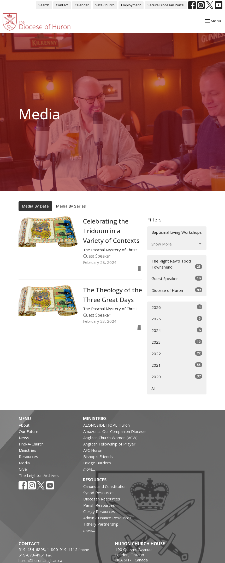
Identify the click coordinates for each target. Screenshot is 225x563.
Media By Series (71, 206)
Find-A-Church (31, 444)
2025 (176, 318)
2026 (176, 307)
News (24, 437)
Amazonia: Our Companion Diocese (114, 431)
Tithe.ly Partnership (101, 524)
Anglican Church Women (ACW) (110, 437)
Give (23, 469)
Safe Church (105, 5)
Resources (28, 456)
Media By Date (35, 206)
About (24, 425)
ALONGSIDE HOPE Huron (106, 425)
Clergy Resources (99, 511)
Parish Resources (99, 505)
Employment (131, 5)
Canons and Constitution (105, 486)
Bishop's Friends (98, 456)
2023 (176, 342)
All (153, 388)
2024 (176, 330)
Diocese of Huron (176, 290)
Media (24, 462)
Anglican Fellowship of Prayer (109, 444)
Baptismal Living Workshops (176, 232)
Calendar (82, 5)
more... (89, 469)
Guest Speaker (176, 278)
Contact (62, 5)
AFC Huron (92, 450)
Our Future (28, 431)
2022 (176, 353)
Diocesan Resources (101, 498)
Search (43, 5)
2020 (176, 376)
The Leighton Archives (39, 475)
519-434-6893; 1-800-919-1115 (49, 549)
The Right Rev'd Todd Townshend (176, 264)
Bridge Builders (97, 462)
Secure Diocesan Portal (165, 5)
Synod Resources (99, 492)
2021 (176, 365)
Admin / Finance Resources (107, 517)
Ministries (27, 450)
